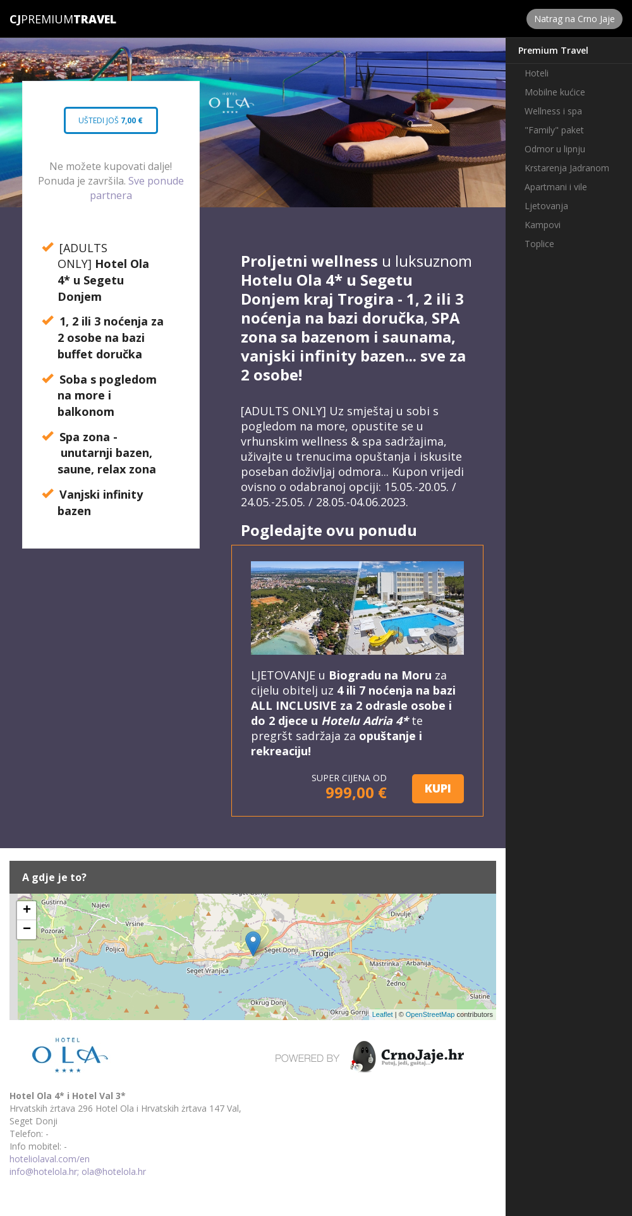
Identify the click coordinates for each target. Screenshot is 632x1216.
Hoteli (537, 73)
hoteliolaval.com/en (49, 1159)
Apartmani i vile (556, 187)
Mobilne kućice (555, 92)
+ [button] (27, 910)
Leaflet (382, 1014)
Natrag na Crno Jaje (574, 19)
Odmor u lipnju (555, 149)
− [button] (27, 929)
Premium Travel (553, 50)
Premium (41, 19)
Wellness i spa (553, 111)
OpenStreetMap (430, 1014)
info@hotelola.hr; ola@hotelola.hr (77, 1171)
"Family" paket (554, 130)
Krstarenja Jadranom (567, 168)
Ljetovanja (546, 206)
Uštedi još (111, 124)
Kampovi (543, 225)
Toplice (539, 244)
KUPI (438, 788)
